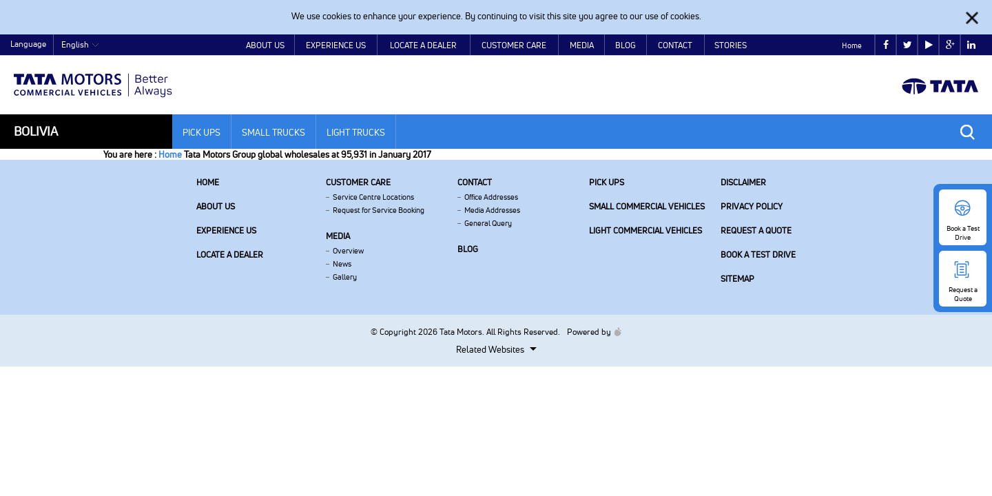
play (929, 45)
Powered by (590, 332)
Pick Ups (201, 132)
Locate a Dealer (423, 45)
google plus (950, 45)
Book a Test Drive (758, 254)
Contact (675, 45)
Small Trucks (273, 132)
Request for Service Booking (378, 210)
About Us (265, 45)
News (342, 264)
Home (852, 45)
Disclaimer (743, 182)
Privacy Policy (752, 206)
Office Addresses (491, 197)
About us (215, 206)
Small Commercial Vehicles (647, 206)
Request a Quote (756, 230)
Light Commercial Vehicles (645, 230)
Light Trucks (356, 132)
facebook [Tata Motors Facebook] (886, 45)
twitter (907, 45)
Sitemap (737, 278)
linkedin (971, 45)
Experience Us (336, 45)
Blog (625, 45)
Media (582, 45)
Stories (730, 45)
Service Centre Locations (373, 197)
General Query (488, 223)
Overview (348, 251)
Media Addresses (492, 210)
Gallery (345, 277)
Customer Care (514, 45)
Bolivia (36, 131)
